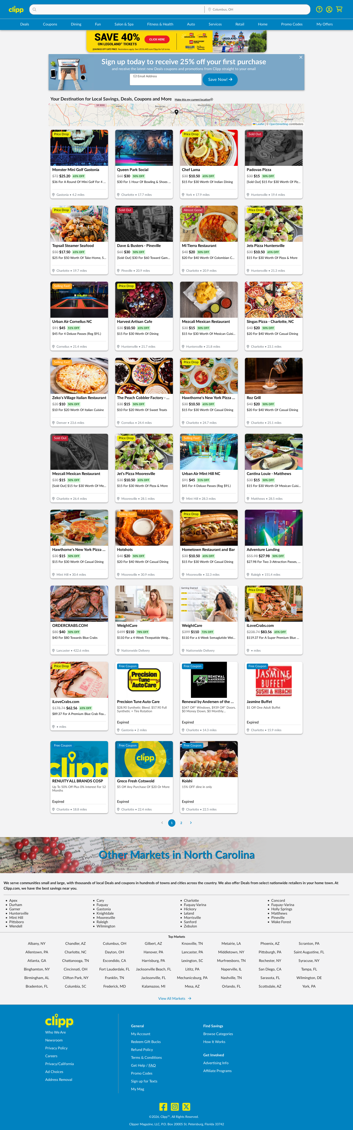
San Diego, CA (270, 969)
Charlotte (189, 900)
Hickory (188, 909)
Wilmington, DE (309, 978)
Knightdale (103, 913)
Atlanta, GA (36, 961)
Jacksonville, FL (153, 978)
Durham (13, 905)
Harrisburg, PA (153, 961)
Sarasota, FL (270, 978)
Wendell (13, 926)
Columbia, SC (75, 986)
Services (215, 24)
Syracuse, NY (309, 961)
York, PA (309, 986)
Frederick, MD (114, 986)
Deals (24, 24)
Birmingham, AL (36, 978)
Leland (187, 913)
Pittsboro (14, 922)
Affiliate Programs (217, 1071)
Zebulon (188, 926)
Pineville (276, 918)
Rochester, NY (270, 961)
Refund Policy (142, 1050)
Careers (51, 1056)
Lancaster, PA (192, 952)
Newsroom (54, 1040)
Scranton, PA (309, 943)
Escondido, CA (114, 961)
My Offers (325, 24)
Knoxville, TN (192, 943)
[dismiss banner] (301, 57)
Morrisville (190, 918)
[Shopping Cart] (339, 9)
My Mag (137, 1089)
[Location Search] (257, 9)
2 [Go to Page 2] (181, 823)
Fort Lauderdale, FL (114, 969)
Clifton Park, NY (75, 978)
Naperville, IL (231, 969)
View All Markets (174, 998)
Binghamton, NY (37, 969)
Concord (276, 900)
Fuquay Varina (193, 905)
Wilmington (104, 926)
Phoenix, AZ (270, 943)
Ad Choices (54, 1072)
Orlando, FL (231, 986)
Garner (12, 909)
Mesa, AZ (192, 986)
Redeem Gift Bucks (146, 1042)
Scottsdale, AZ (270, 986)
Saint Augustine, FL (309, 952)
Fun (98, 24)
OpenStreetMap (278, 124)
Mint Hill (14, 918)
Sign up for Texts (144, 1081)
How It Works (214, 1042)
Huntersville (16, 913)
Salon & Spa (124, 24)
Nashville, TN (231, 978)
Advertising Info (216, 1063)
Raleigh (100, 922)
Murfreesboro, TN (231, 961)
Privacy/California (59, 1064)
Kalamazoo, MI (153, 986)
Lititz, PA (192, 969)
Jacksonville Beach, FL (153, 969)
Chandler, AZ (75, 943)
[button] (117, 9)
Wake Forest (279, 922)
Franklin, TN (114, 978)
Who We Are (55, 1032)
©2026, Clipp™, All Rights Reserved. (174, 1117)
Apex (11, 900)
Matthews (277, 913)
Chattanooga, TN (75, 961)
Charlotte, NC (75, 952)
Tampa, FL (309, 969)
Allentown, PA (36, 952)
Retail (239, 24)
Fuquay (100, 905)
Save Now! (220, 79)
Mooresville (104, 918)
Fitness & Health (160, 24)
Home (262, 24)
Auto (191, 24)
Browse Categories (218, 1034)
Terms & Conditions (146, 1057)
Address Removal (58, 1080)
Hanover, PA (153, 952)
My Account (140, 1034)
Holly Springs (279, 909)
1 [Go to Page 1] (172, 823)
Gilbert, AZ (153, 943)
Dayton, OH (114, 952)
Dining (76, 24)
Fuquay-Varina (280, 905)
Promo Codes (292, 24)
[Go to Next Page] (191, 823)
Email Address (145, 76)
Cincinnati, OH (75, 969)
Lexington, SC (192, 961)
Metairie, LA (231, 943)
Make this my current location (194, 99)
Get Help (138, 1065)
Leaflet (258, 124)
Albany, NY (36, 943)
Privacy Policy (56, 1048)
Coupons (50, 24)
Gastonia (102, 909)
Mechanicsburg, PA (192, 978)
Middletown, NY (231, 952)
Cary (98, 900)
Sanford (188, 922)
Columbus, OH (114, 943)
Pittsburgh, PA (270, 952)
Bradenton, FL (37, 986)
